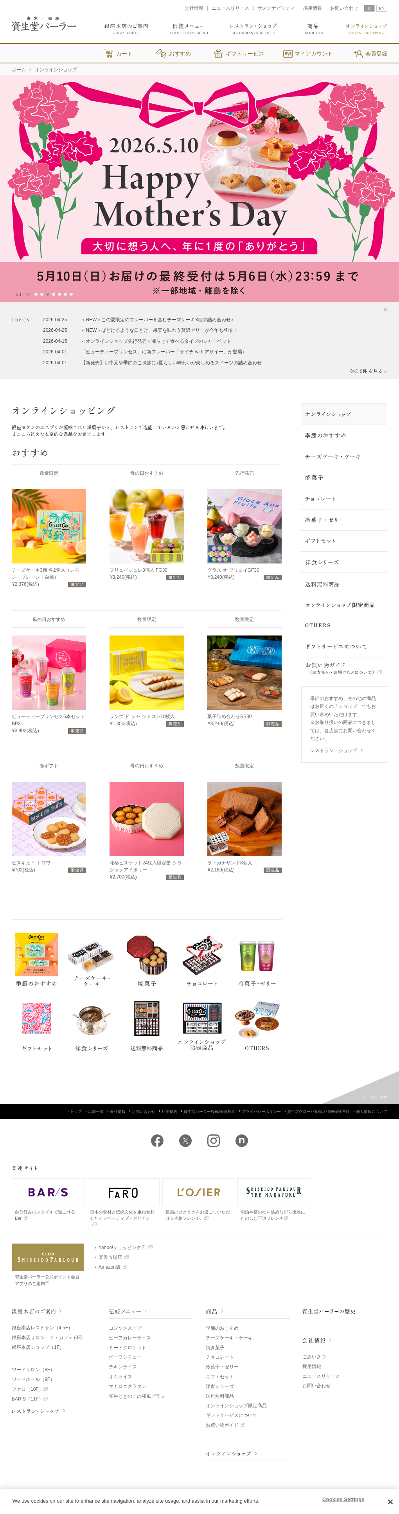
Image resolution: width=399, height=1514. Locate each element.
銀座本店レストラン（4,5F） (42, 1327)
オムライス (120, 1376)
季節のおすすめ (222, 1328)
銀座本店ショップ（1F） (38, 1347)
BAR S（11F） (30, 1399)
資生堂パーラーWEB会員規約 (208, 1111)
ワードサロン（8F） (33, 1369)
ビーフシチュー (125, 1357)
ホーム (19, 69)
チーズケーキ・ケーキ (229, 1338)
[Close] (390, 1501)
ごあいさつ (314, 1356)
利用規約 (168, 1111)
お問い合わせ (344, 8)
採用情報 (312, 8)
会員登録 (376, 53)
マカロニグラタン (127, 1386)
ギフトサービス (245, 53)
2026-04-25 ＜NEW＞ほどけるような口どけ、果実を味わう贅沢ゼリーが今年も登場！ (140, 330)
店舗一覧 (95, 1111)
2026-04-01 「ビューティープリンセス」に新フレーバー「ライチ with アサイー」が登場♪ (143, 352)
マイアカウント (314, 53)
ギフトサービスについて (231, 1415)
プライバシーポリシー (260, 1111)
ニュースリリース (230, 8)
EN (381, 8)
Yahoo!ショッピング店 (124, 1247)
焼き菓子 (215, 1347)
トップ (75, 1111)
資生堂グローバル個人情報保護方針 (317, 1111)
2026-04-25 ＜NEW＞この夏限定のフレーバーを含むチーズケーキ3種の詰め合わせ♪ (138, 319)
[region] (199, 1501)
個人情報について (370, 1111)
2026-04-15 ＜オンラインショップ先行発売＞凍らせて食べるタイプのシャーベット (137, 341)
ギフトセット (220, 1376)
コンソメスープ (125, 1328)
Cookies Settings (343, 1499)
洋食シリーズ (220, 1386)
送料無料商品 (220, 1396)
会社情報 (194, 8)
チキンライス (123, 1367)
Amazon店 (111, 1267)
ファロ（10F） (30, 1389)
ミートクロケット (127, 1347)
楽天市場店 (112, 1257)
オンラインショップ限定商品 (236, 1405)
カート (124, 53)
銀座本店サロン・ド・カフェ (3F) (47, 1337)
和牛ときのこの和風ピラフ (137, 1396)
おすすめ (180, 53)
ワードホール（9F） (33, 1379)
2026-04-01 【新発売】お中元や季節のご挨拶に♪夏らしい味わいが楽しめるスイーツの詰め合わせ (152, 362)
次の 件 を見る (368, 371)
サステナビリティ (276, 8)
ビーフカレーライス (130, 1338)
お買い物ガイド (225, 1425)
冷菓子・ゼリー (222, 1367)
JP (369, 8)
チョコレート (220, 1357)
